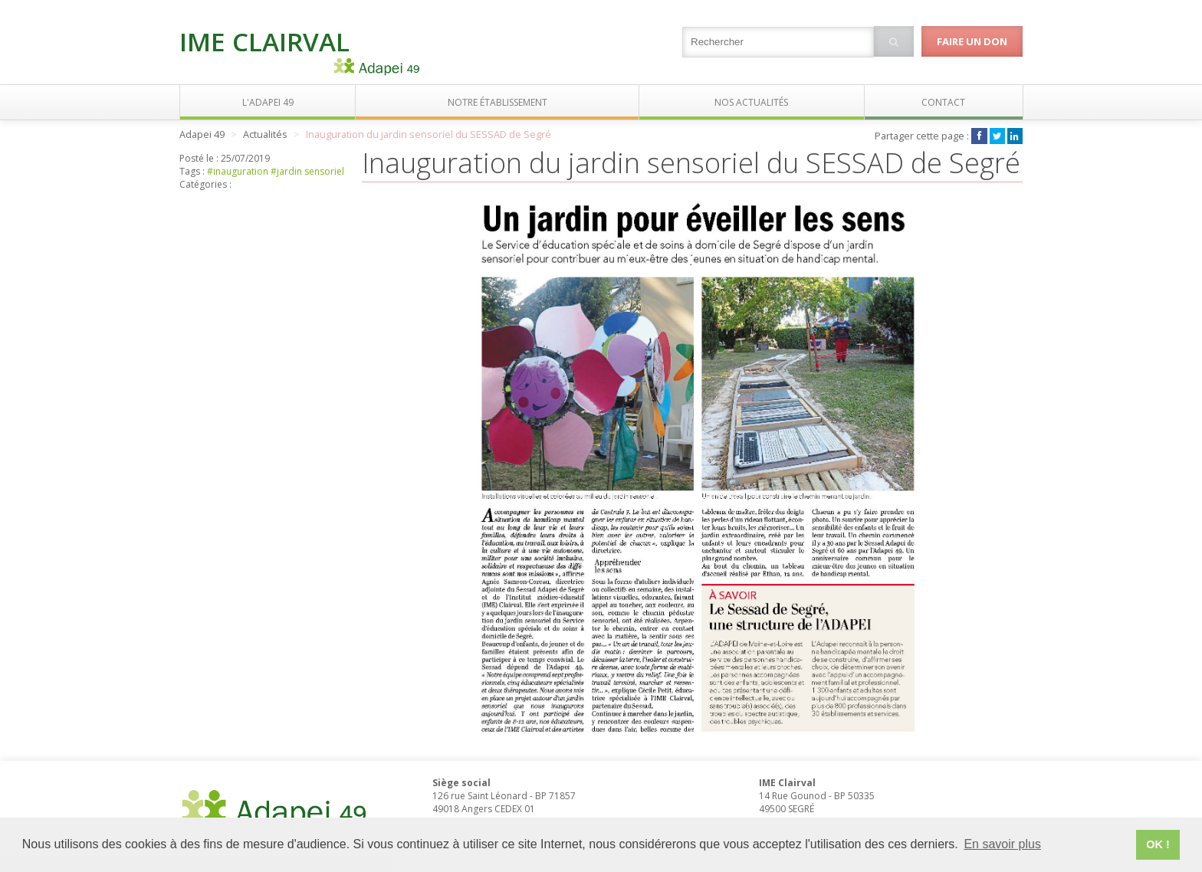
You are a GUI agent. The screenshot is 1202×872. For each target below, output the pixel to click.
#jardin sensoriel (307, 171)
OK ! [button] (1157, 844)
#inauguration (237, 171)
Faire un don (972, 41)
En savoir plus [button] (1002, 844)
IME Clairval (264, 41)
